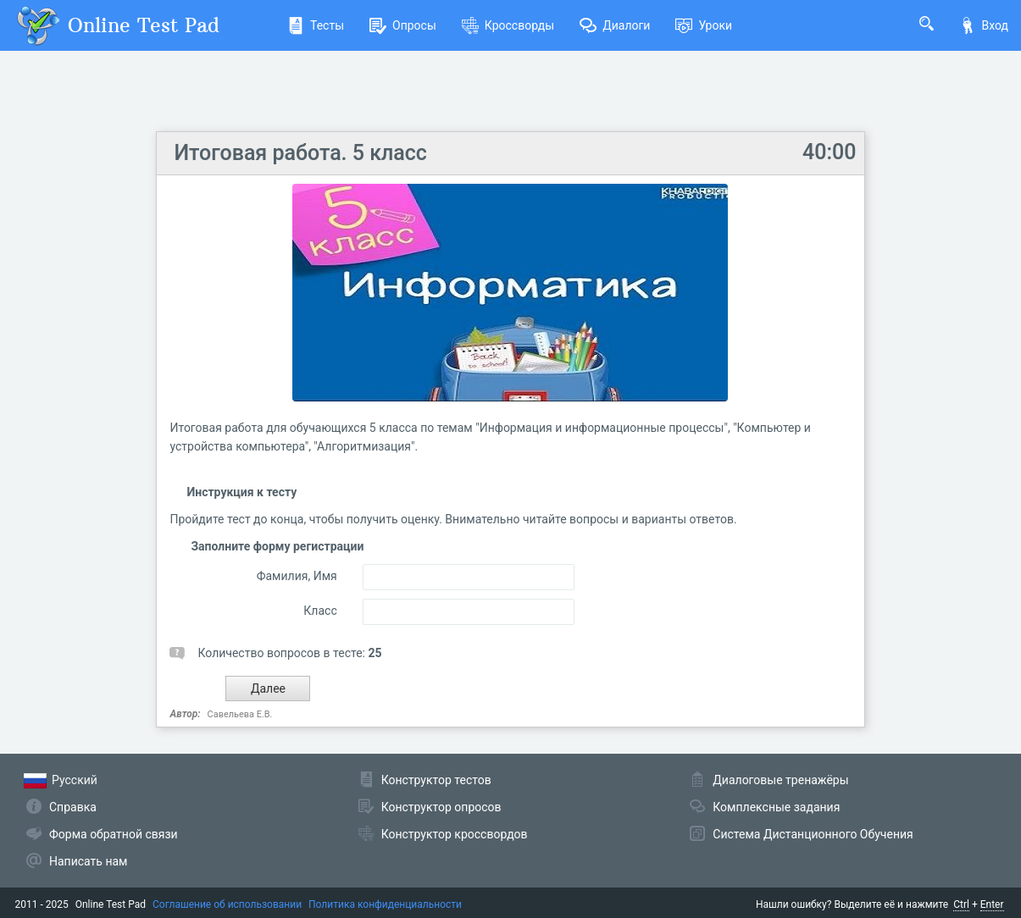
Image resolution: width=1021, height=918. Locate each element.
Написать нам (88, 861)
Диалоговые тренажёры (780, 780)
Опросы (402, 25)
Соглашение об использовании (227, 904)
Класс (319, 610)
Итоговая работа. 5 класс (300, 153)
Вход (983, 25)
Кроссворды (508, 25)
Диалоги (615, 25)
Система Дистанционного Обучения (813, 834)
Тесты (315, 25)
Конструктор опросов (441, 807)
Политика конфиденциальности (385, 904)
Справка (73, 807)
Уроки (703, 25)
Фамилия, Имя (297, 576)
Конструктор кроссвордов (454, 834)
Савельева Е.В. (240, 714)
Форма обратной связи (113, 834)
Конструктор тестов (436, 780)
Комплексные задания (776, 807)
